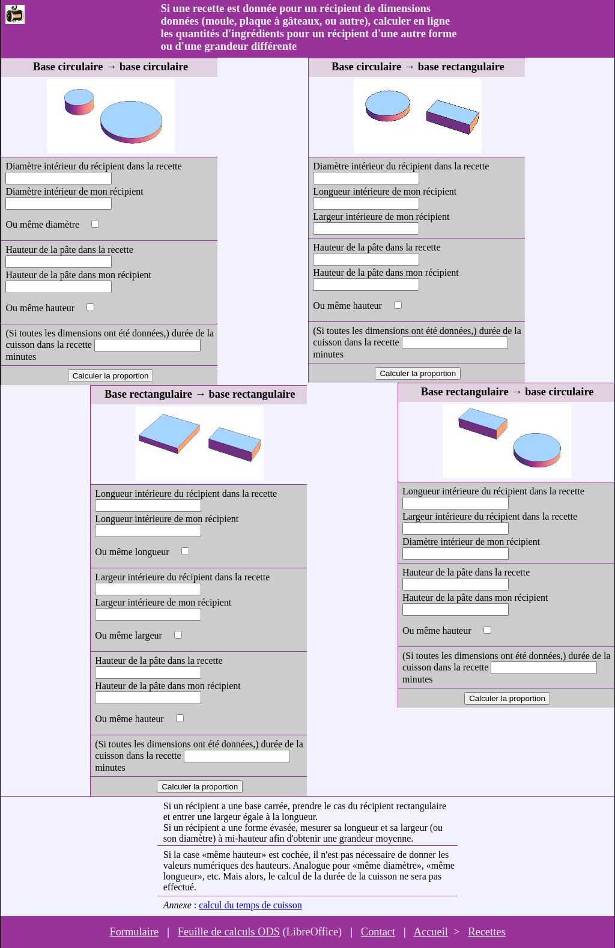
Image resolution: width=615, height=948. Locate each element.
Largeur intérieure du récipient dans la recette (182, 577)
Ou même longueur (133, 552)
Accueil (431, 932)
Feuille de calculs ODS (229, 932)
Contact (378, 932)
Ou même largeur (130, 635)
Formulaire (134, 932)
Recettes (486, 932)
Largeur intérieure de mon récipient (163, 602)
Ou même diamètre (43, 224)
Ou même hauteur (41, 308)
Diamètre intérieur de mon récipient (74, 191)
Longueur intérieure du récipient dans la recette (186, 493)
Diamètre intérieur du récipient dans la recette (93, 166)
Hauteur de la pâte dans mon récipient (78, 275)
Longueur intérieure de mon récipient (166, 519)
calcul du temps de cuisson (250, 905)
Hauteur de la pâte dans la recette (69, 250)
